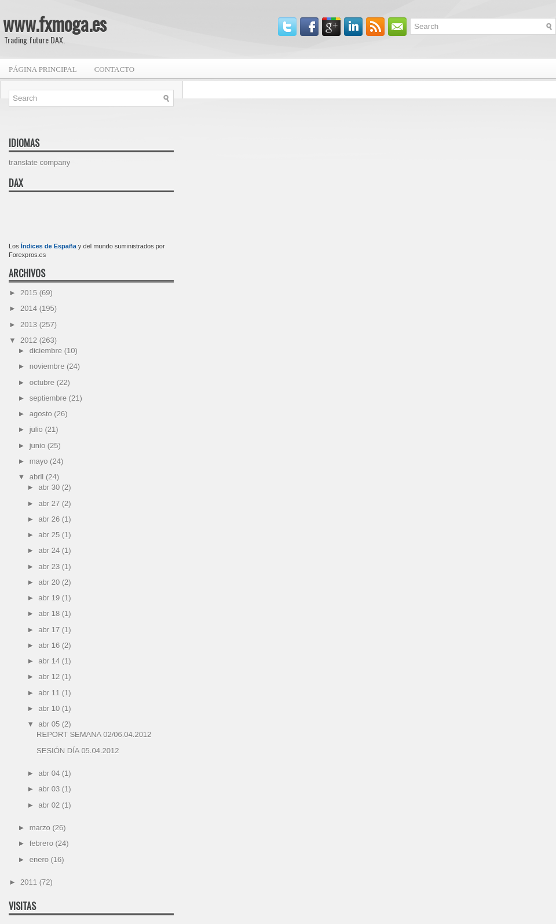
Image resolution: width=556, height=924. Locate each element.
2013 (29, 324)
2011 (29, 882)
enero (40, 859)
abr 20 (49, 582)
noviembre (48, 366)
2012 (29, 340)
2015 (29, 292)
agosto (42, 413)
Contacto (114, 69)
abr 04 (49, 773)
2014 (29, 308)
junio (38, 445)
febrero (43, 843)
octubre (43, 382)
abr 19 (49, 597)
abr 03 (49, 788)
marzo (41, 827)
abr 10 (49, 708)
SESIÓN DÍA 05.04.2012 (77, 750)
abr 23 (49, 566)
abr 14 (49, 661)
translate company (39, 162)
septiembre (49, 398)
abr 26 (49, 519)
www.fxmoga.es (55, 23)
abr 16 (49, 645)
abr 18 (49, 613)
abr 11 (49, 692)
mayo (40, 461)
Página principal (43, 69)
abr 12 (49, 676)
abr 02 (49, 805)
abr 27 (49, 503)
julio (37, 429)
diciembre (47, 350)
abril (38, 476)
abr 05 (49, 724)
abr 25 (49, 534)
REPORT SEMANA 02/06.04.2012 (93, 734)
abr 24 (49, 550)
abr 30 (49, 487)
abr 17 (49, 629)
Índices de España (48, 246)
